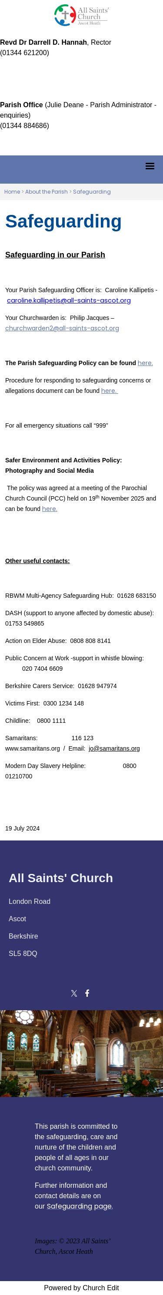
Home (12, 191)
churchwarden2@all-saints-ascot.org (62, 328)
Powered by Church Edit (81, 1288)
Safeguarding (92, 191)
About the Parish (46, 191)
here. (145, 363)
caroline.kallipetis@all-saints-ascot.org (69, 300)
